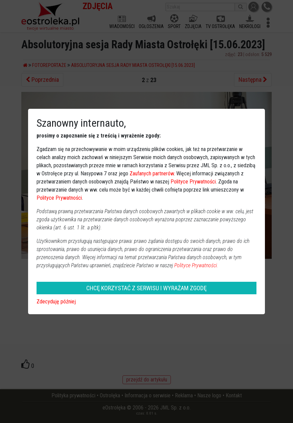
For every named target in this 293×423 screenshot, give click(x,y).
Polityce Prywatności (193, 181)
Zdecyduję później (56, 301)
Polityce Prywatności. (196, 265)
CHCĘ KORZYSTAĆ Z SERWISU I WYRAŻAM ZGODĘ (146, 288)
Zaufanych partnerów (152, 173)
